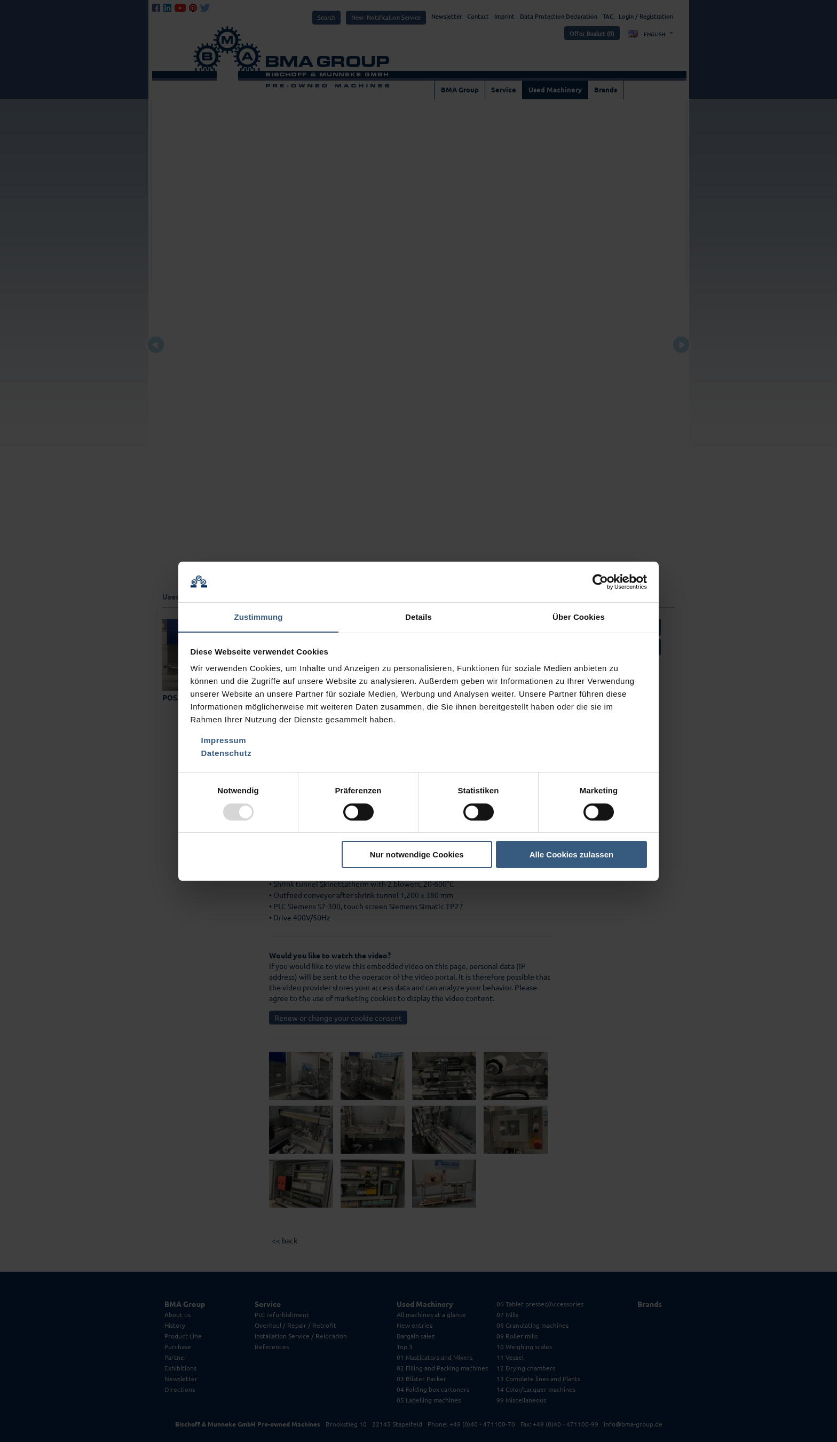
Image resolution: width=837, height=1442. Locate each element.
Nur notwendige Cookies (417, 855)
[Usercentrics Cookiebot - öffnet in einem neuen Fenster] (600, 581)
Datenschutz (226, 753)
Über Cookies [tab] (578, 616)
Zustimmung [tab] (258, 616)
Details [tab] (418, 616)
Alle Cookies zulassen (572, 855)
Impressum (224, 740)
